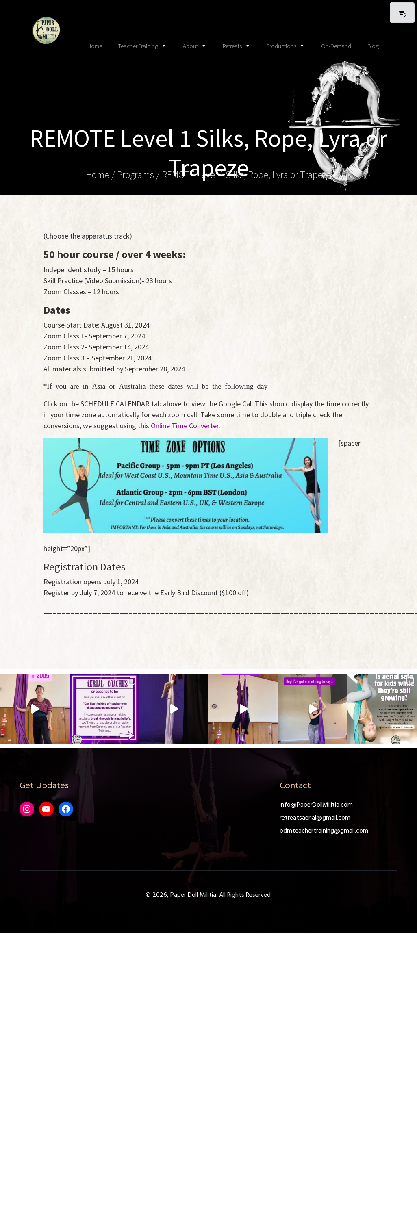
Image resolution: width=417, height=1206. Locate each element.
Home (94, 46)
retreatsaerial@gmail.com (315, 866)
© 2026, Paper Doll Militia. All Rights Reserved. (209, 944)
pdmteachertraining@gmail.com (324, 879)
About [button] (194, 46)
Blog (373, 46)
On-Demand (336, 46)
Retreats (236, 46)
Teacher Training (142, 46)
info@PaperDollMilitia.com (316, 853)
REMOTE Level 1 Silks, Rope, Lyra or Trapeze (247, 174)
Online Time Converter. (185, 425)
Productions (286, 46)
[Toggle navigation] (208, 8)
